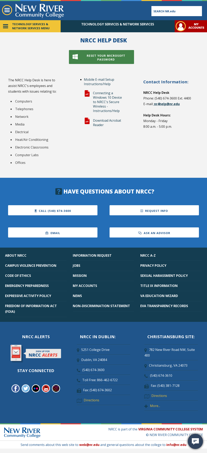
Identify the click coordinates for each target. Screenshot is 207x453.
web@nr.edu (89, 445)
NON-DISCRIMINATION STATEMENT (101, 306)
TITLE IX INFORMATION (159, 286)
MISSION (80, 275)
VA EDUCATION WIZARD (159, 296)
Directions (91, 400)
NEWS (77, 296)
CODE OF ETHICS (18, 275)
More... (155, 406)
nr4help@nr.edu (166, 104)
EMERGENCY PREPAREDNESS (27, 286)
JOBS (76, 265)
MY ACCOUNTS (85, 286)
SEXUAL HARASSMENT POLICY (164, 275)
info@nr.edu (176, 445)
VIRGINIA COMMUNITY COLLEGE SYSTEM (170, 429)
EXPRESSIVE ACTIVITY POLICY (28, 296)
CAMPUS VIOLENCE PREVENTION (30, 265)
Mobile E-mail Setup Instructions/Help (99, 81)
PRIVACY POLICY (153, 265)
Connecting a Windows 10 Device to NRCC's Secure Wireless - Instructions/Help (107, 102)
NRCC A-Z (148, 255)
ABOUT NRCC (15, 255)
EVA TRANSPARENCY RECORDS (164, 306)
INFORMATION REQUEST (92, 255)
